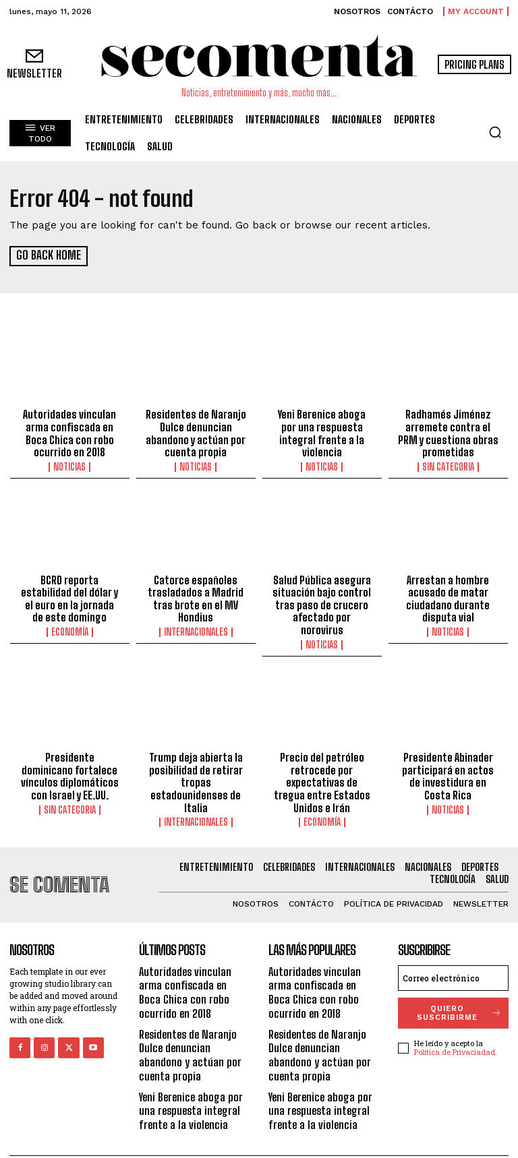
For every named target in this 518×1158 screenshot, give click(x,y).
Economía (69, 628)
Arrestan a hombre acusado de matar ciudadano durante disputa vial (448, 596)
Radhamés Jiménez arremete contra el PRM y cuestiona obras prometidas (448, 432)
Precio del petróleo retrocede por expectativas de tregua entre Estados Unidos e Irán (321, 765)
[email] (453, 959)
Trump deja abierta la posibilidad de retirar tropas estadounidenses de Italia (195, 765)
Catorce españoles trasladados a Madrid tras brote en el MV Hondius (196, 596)
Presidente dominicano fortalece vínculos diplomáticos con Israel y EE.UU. (69, 759)
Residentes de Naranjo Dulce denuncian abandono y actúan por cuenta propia (196, 432)
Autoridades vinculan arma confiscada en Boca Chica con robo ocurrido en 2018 (69, 432)
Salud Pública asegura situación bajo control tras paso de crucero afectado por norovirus (322, 596)
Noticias (69, 465)
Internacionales (196, 628)
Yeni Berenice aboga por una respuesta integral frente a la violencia (322, 426)
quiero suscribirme (459, 994)
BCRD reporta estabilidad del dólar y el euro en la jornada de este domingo (70, 596)
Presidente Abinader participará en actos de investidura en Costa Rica (448, 759)
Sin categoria (448, 465)
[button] (495, 132)
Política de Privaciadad (454, 1034)
